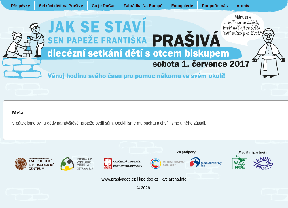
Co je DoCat (103, 5)
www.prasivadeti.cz (118, 179)
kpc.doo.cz (148, 179)
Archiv (243, 5)
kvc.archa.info (174, 179)
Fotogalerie (182, 5)
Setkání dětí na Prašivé (61, 5)
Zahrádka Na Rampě (143, 5)
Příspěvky (20, 5)
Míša (18, 113)
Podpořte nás (215, 5)
